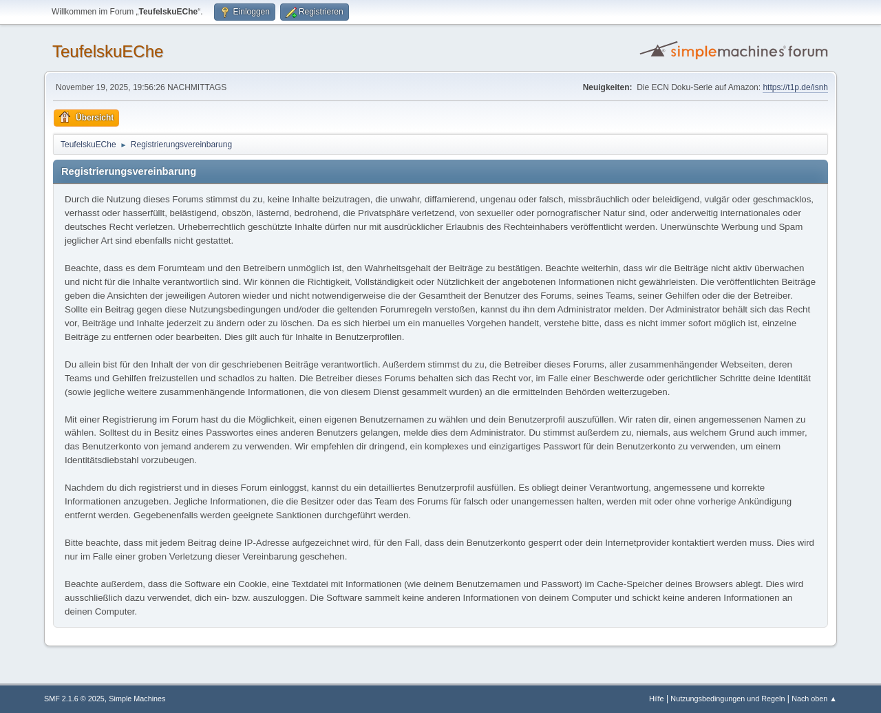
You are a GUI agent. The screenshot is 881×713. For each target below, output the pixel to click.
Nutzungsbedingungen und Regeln (727, 698)
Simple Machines (137, 698)
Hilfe (656, 698)
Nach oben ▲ (814, 698)
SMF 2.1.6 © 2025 (74, 698)
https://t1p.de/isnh (795, 87)
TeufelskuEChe (107, 51)
